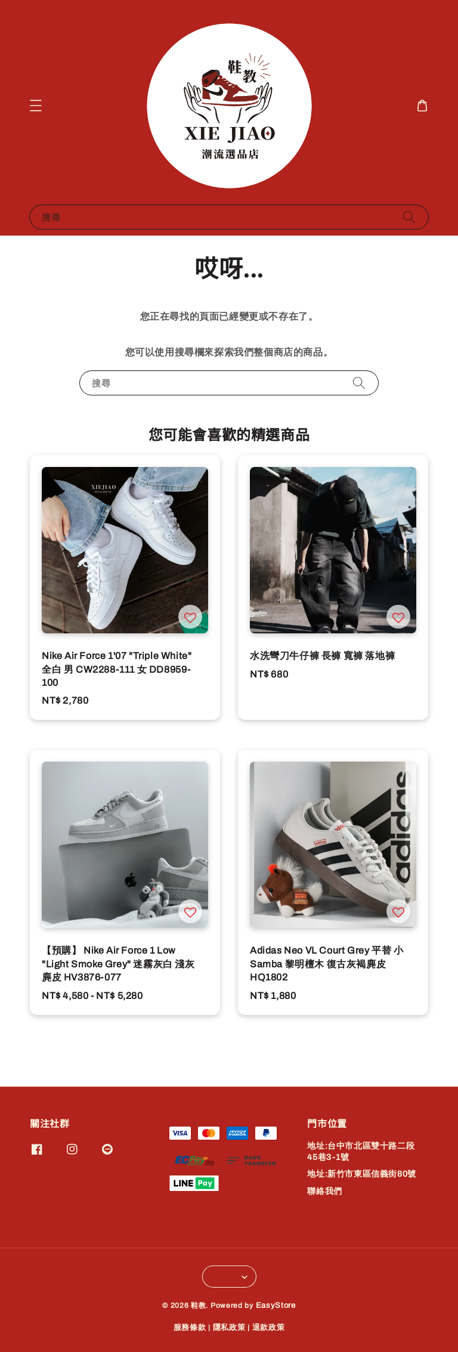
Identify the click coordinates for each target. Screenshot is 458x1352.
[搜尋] (409, 216)
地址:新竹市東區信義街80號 (361, 1174)
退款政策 (268, 1327)
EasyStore (276, 1305)
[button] (36, 105)
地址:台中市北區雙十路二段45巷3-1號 (360, 1151)
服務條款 (190, 1327)
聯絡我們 (324, 1191)
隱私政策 (229, 1327)
